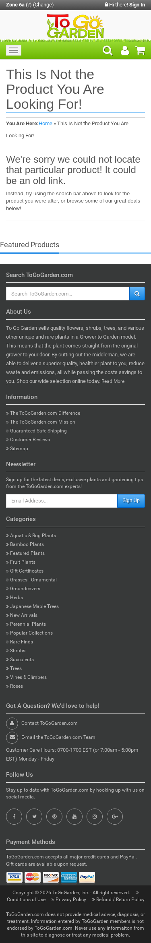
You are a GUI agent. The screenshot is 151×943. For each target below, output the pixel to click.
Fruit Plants (20, 562)
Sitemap (17, 448)
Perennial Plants (26, 624)
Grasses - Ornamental (31, 580)
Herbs (14, 597)
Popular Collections (29, 633)
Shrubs (15, 650)
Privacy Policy (69, 899)
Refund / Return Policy (118, 899)
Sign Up (131, 500)
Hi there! (125, 5)
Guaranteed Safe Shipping (36, 431)
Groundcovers (23, 588)
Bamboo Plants (25, 544)
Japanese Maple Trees (32, 606)
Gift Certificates (24, 571)
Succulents (20, 659)
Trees (14, 668)
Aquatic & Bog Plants (31, 535)
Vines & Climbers (26, 677)
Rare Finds (19, 642)
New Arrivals (21, 615)
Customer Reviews (28, 440)
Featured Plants (25, 553)
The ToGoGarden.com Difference (43, 413)
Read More (112, 381)
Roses (14, 686)
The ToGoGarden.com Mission (40, 422)
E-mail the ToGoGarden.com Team (58, 737)
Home (45, 123)
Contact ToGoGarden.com (49, 723)
